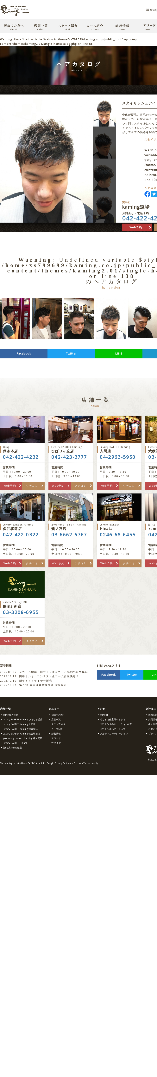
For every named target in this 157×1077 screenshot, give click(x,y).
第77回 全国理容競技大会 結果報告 (34, 685)
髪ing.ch (104, 714)
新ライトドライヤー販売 (26, 680)
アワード (56, 738)
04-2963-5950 (118, 457)
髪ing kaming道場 (12, 747)
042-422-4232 (21, 457)
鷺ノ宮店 (70, 527)
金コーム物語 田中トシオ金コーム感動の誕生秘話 (44, 672)
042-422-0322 (21, 534)
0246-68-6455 (118, 534)
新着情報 (56, 733)
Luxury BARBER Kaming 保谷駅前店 (21, 733)
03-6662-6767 (69, 534)
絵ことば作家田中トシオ (112, 719)
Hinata (119, 527)
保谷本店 (22, 449)
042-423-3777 (69, 457)
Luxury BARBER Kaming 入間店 (19, 724)
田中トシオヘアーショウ (112, 729)
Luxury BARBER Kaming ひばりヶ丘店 (22, 719)
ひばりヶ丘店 (70, 449)
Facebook (23, 353)
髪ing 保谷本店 (10, 714)
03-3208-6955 (21, 612)
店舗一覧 (56, 719)
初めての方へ (58, 714)
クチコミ (32, 485)
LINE (118, 353)
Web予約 (135, 227)
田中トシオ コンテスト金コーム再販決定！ (39, 676)
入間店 (119, 449)
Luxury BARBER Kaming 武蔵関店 (20, 729)
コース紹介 (57, 729)
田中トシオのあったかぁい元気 (116, 724)
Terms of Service (83, 763)
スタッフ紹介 (58, 724)
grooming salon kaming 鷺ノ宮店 (22, 738)
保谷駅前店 (22, 527)
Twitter (71, 353)
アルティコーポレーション (114, 733)
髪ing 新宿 (22, 604)
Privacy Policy (62, 763)
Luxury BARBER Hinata (15, 743)
